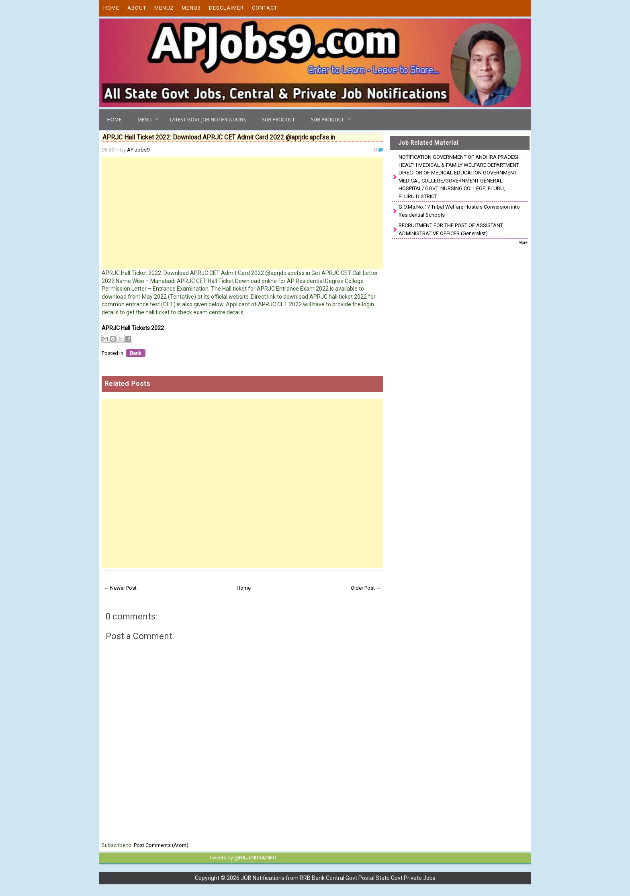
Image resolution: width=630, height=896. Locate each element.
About (136, 8)
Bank (135, 353)
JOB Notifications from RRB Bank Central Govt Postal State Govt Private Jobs (338, 877)
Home (111, 8)
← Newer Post (120, 588)
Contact (264, 8)
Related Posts (127, 384)
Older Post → (366, 588)
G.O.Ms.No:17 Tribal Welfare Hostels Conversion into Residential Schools (459, 211)
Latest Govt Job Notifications (208, 119)
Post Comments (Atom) (161, 845)
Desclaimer (226, 8)
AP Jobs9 (138, 150)
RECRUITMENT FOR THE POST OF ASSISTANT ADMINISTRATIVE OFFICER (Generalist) (451, 229)
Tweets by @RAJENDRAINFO (241, 857)
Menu (144, 119)
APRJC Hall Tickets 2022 (133, 328)
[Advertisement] (243, 213)
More (523, 242)
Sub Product (278, 119)
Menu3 (191, 8)
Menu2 (164, 8)
